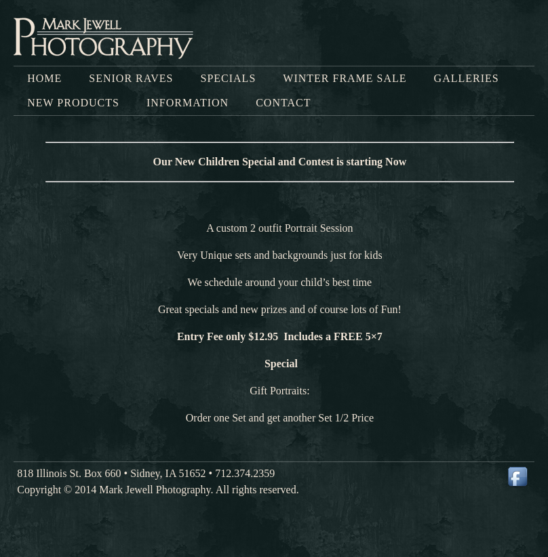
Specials (228, 78)
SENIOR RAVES (131, 78)
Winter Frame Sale (344, 78)
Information (187, 102)
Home (44, 78)
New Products (73, 102)
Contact (283, 102)
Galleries (466, 78)
